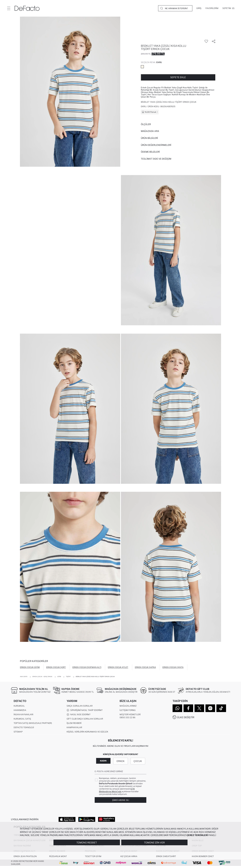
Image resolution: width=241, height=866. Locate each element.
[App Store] (67, 819)
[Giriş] (198, 8)
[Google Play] (86, 819)
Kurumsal (19, 706)
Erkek (121, 761)
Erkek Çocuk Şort (56, 667)
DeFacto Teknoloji (24, 727)
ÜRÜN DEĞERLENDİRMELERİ (156, 145)
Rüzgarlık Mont (58, 856)
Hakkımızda (20, 710)
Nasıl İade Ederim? (78, 714)
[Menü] (9, 8)
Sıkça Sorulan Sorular (80, 706)
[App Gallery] (106, 819)
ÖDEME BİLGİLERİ (150, 151)
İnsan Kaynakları (23, 714)
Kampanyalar (74, 727)
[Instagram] (210, 708)
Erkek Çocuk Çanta (173, 667)
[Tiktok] (221, 708)
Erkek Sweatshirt (166, 856)
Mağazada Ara (150, 131)
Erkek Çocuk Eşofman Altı (86, 667)
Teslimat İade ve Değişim (156, 158)
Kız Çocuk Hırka (128, 856)
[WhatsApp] (177, 708)
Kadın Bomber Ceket (203, 856)
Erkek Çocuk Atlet (118, 667)
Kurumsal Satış (22, 719)
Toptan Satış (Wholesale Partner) (33, 723)
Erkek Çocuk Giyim (30, 667)
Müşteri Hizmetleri (130, 714)
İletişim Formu (128, 710)
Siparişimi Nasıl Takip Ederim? (84, 710)
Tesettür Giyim (93, 856)
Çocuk (138, 761)
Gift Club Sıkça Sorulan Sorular (85, 719)
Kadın (103, 760)
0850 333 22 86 (127, 717)
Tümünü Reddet (86, 842)
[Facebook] (188, 708)
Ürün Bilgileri (149, 138)
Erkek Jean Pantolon (25, 856)
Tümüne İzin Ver (154, 842)
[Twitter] (199, 708)
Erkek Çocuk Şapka (145, 667)
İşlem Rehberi (74, 723)
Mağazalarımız (128, 706)
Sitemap (18, 731)
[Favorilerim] (211, 8)
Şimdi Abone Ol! (120, 800)
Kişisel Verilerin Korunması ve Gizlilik (87, 731)
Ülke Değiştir (185, 717)
